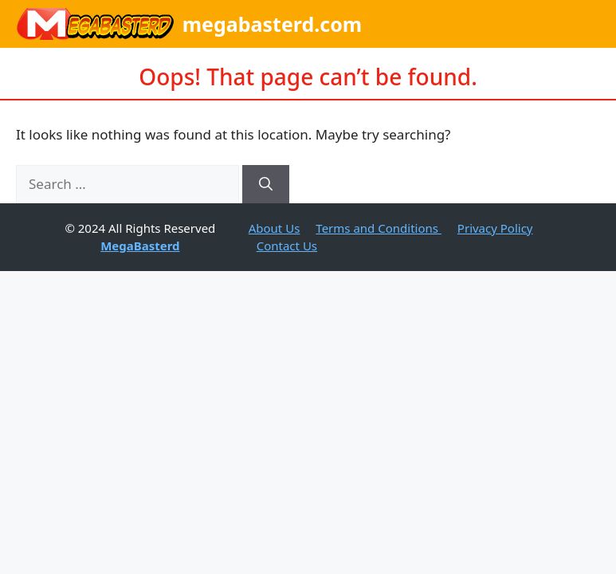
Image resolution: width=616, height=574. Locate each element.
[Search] (265, 184)
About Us (274, 228)
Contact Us (287, 246)
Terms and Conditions (378, 228)
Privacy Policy (495, 228)
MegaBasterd (139, 246)
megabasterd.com (272, 23)
